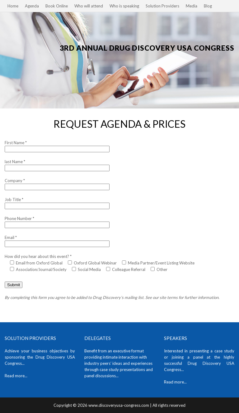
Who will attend (88, 5)
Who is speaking (124, 5)
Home (12, 5)
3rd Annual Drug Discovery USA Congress (147, 48)
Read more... (16, 375)
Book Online (56, 5)
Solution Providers (162, 5)
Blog (208, 5)
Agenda (32, 5)
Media (191, 5)
